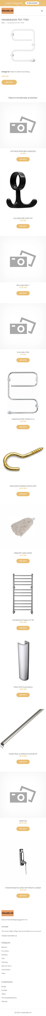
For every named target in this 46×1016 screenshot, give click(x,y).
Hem (3, 23)
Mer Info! (9, 82)
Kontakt (4, 990)
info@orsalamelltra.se (9, 936)
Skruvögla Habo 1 (23, 285)
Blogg (4, 986)
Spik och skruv (7, 966)
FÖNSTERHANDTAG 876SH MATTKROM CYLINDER (23, 888)
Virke (3, 973)
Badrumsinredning (23, 72)
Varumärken (6, 970)
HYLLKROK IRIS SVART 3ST (23, 218)
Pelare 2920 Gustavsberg (23, 687)
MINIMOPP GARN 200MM (23, 553)
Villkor (4, 994)
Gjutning (4, 955)
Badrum (13, 72)
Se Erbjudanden (32, 3)
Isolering (5, 962)
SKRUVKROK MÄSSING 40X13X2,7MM (23, 486)
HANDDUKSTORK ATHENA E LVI (23, 419)
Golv (3, 958)
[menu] (42, 10)
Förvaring (5, 951)
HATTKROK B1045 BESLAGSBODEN (23, 151)
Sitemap (4, 1001)
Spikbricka (23, 821)
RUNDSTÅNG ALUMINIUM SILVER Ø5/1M (23, 754)
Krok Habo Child (23, 352)
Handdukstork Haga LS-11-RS (23, 620)
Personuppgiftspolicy (9, 998)
